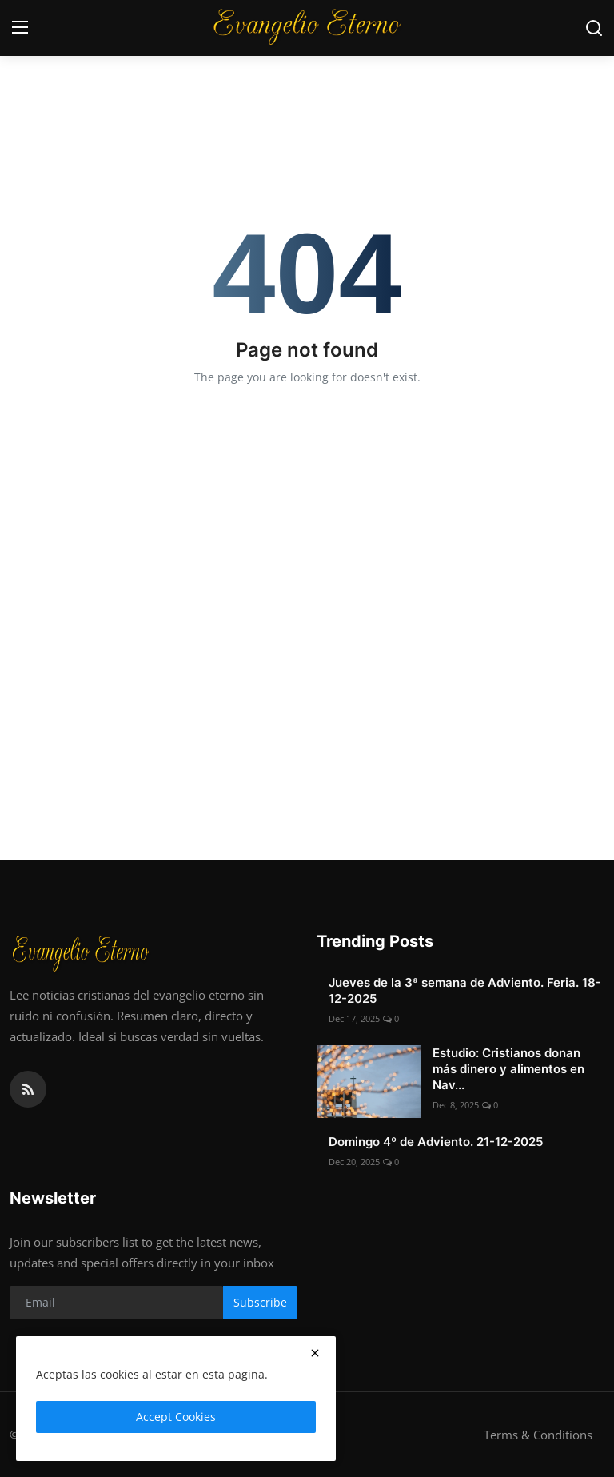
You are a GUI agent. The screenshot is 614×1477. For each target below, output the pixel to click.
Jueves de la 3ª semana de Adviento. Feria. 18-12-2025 (465, 990)
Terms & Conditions (538, 1435)
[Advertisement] (307, 668)
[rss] (28, 1089)
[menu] (20, 28)
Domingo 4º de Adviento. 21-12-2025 (436, 1141)
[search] (594, 28)
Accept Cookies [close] (176, 1416)
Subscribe (260, 1302)
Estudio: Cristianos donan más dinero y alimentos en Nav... (508, 1068)
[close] (315, 1353)
